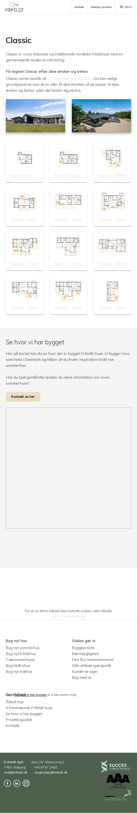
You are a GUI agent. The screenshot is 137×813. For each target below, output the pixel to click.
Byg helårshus (18, 665)
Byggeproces (83, 647)
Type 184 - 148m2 (111, 264)
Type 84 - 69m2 (21, 176)
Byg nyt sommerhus (23, 647)
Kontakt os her (23, 397)
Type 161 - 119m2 (111, 220)
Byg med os (82, 677)
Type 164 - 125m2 (23, 264)
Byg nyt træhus (19, 671)
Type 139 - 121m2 (67, 220)
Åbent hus (15, 701)
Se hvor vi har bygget (24, 713)
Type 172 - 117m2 (67, 264)
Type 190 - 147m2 (67, 308)
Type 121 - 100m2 (111, 176)
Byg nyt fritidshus (21, 653)
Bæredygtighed (85, 653)
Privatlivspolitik (19, 719)
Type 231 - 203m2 (111, 308)
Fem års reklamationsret (92, 659)
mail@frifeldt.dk (15, 773)
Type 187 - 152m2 (23, 308)
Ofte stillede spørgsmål (91, 665)
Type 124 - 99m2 (22, 220)
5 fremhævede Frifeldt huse (29, 707)
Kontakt (12, 725)
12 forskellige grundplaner (69, 78)
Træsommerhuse (20, 659)
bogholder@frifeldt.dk (51, 773)
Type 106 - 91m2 (66, 176)
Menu (125, 7)
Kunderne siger (85, 671)
